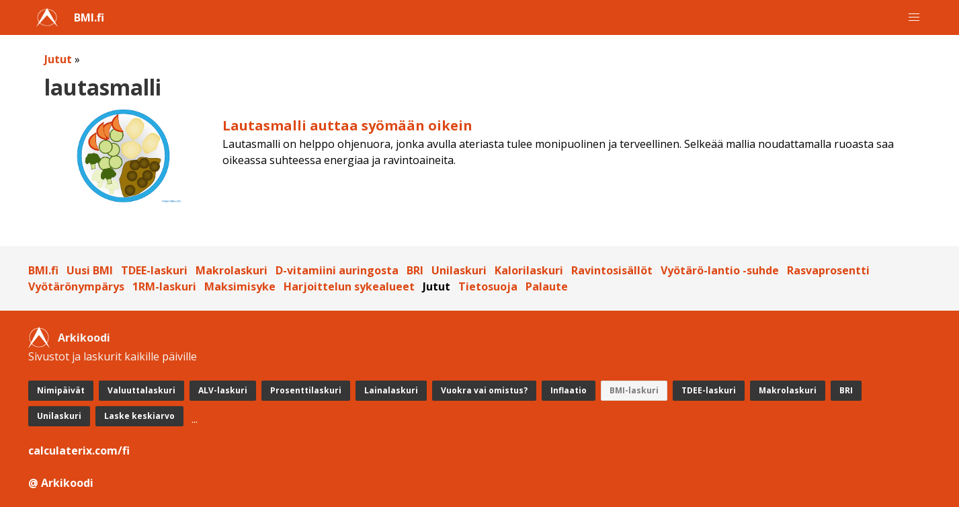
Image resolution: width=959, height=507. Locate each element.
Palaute (547, 286)
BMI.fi (89, 17)
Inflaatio (568, 390)
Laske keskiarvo (139, 416)
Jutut (58, 59)
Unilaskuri (459, 270)
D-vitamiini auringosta (337, 270)
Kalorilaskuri (529, 270)
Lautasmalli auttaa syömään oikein (347, 125)
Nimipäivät (61, 390)
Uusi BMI (90, 270)
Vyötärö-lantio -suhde (720, 270)
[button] (914, 17)
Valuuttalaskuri (141, 390)
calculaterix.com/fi (79, 450)
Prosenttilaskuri (305, 390)
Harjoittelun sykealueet (349, 286)
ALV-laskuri (222, 390)
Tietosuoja (487, 286)
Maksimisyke (240, 286)
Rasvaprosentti (828, 270)
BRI (415, 270)
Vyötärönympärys (76, 286)
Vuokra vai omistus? (484, 390)
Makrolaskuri (231, 270)
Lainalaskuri (391, 390)
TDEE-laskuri (154, 270)
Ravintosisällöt (612, 270)
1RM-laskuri (164, 286)
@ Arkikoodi (60, 482)
